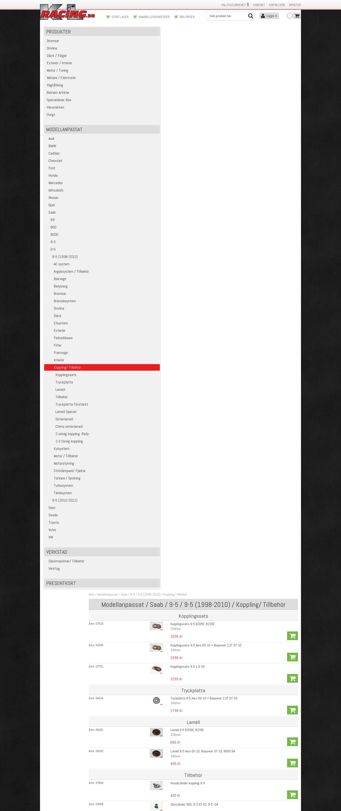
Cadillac (53, 159)
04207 (119, 667)
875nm (162, 616)
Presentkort (61, 589)
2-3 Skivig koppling (64, 447)
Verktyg (53, 574)
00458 (119, 546)
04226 (119, 600)
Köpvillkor (277, 5)
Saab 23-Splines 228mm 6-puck (178, 392)
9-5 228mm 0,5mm (170, 513)
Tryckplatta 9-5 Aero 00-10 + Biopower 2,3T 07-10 (191, 107)
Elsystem (57, 329)
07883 (119, 414)
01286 (119, 325)
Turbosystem (60, 491)
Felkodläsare (59, 343)
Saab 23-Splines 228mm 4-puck (178, 347)
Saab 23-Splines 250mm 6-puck (178, 414)
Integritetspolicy (117, 789)
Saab (51, 218)
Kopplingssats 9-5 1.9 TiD (175, 85)
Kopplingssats (61, 380)
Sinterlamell (60, 425)
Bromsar (56, 299)
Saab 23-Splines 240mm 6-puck (178, 403)
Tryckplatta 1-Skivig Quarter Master (181, 600)
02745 (119, 656)
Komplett (164, 572)
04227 (119, 611)
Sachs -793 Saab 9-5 (172, 227)
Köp (292, 66)
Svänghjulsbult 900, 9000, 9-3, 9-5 (180, 205)
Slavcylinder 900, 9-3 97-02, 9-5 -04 (181, 172)
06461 (119, 722)
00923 (119, 689)
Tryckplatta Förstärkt (67, 410)
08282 (119, 140)
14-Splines (165, 330)
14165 (119, 524)
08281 (119, 129)
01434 (119, 480)
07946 (119, 195)
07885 (119, 392)
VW (50, 543)
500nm (162, 605)
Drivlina (55, 314)
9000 (52, 240)
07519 (119, 64)
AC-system (58, 270)
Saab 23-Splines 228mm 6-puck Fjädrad (184, 425)
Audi (50, 144)
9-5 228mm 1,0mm (170, 524)
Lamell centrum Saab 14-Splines (179, 480)
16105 (119, 579)
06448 (119, 700)
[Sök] (230, 16)
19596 (119, 206)
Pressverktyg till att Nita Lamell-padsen (184, 469)
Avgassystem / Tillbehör (67, 277)
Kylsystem (58, 454)
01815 (119, 469)
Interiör (55, 365)
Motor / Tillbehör (62, 461)
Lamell (55, 395)
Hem (111, 34)
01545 (119, 75)
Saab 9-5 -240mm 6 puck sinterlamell (182, 314)
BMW (51, 151)
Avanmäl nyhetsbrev (55, 794)
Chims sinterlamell (64, 432)
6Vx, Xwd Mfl (166, 352)
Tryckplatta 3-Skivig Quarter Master (181, 622)
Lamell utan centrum (171, 655)
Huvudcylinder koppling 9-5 (175, 161)
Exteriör (56, 336)
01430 (119, 492)
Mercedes (54, 188)
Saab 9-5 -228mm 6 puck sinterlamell (182, 303)
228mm (163, 68)
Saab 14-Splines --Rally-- (174, 578)
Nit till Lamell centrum (172, 491)
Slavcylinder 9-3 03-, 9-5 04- (176, 183)
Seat (51, 513)
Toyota (52, 528)
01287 (119, 337)
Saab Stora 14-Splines (172, 633)
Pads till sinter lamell (171, 447)
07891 (119, 359)
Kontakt (259, 5)
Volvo (51, 535)
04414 (119, 107)
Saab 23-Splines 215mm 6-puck (178, 380)
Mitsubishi (55, 196)
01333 (119, 292)
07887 (119, 436)
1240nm (163, 627)
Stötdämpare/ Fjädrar (66, 476)
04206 (119, 678)
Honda (52, 181)
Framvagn (57, 358)
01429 (119, 458)
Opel (50, 210)
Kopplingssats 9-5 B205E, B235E (180, 63)
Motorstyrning (60, 469)
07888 (119, 425)
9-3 (51, 247)
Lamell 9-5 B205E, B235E (174, 128)
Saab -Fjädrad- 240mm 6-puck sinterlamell (185, 336)
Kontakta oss (115, 771)
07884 (119, 403)
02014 (119, 634)
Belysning (57, 292)
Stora (161, 485)
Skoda (52, 521)
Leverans (112, 780)
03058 (119, 172)
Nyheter (295, 5)
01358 (119, 249)
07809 (119, 161)
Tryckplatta (59, 388)
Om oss (177, 771)
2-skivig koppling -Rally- (68, 439)
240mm (163, 79)
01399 (119, 303)
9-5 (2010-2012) (62, 506)
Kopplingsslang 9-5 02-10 (175, 194)
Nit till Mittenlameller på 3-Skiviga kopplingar (187, 722)
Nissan (52, 203)
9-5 (51, 255)
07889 (119, 370)
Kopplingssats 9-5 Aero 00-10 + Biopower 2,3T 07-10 (193, 74)
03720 (119, 227)
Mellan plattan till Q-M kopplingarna (180, 666)
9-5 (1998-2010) (62, 262)
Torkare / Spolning (63, 484)
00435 (119, 535)
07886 (119, 381)
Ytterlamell (165, 694)
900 (51, 233)
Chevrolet (54, 166)
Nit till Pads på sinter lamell (176, 458)
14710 (119, 568)
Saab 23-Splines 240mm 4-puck (178, 369)
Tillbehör (57, 402)
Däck (54, 321)
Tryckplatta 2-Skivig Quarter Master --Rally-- (187, 567)
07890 (119, 348)
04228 (119, 622)
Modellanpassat (127, 34)
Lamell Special (61, 417)
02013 (119, 645)
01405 (119, 314)
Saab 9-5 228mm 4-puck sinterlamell (182, 281)
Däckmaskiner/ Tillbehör (65, 567)
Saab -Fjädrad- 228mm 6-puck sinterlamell (185, 325)
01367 (119, 260)
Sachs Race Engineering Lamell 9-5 (181, 248)
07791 (119, 86)
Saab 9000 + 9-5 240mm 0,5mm (179, 535)
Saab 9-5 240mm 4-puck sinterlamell (182, 292)
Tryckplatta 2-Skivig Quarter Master (181, 611)
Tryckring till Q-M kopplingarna (177, 678)
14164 (119, 513)
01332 (119, 281)
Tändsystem (59, 498)
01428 (119, 447)
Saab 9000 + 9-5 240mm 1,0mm (179, 546)
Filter (54, 351)
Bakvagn (56, 284)
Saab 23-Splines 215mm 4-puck (178, 358)
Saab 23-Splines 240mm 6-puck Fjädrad (184, 436)
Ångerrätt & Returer (119, 785)
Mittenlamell (166, 649)
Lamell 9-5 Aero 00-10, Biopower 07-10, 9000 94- (190, 139)
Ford (50, 174)
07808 (119, 183)
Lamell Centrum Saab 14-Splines (179, 689)
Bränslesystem (61, 306)
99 (50, 225)
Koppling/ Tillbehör (195, 34)
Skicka (184, 752)
